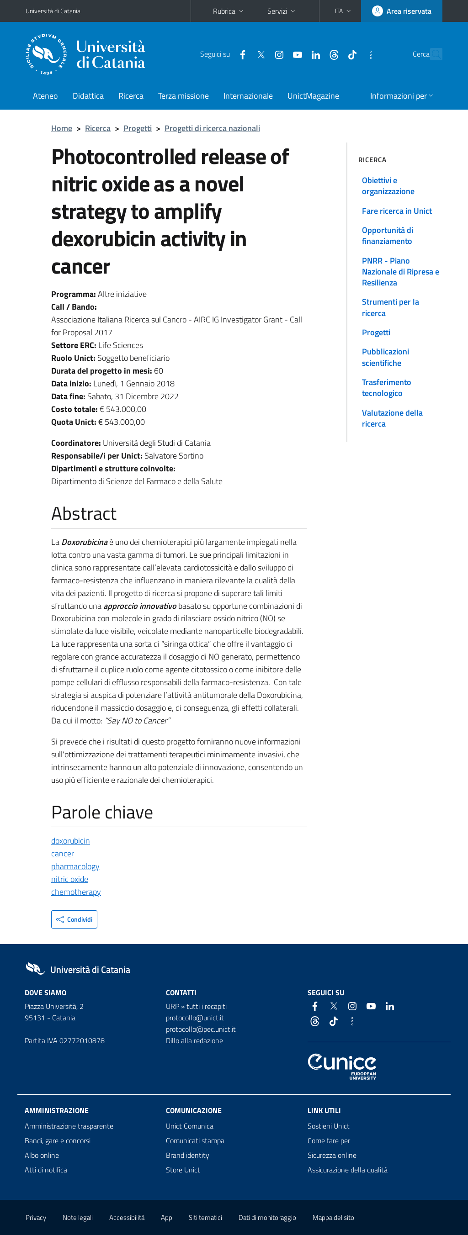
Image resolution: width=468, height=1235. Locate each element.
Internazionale (248, 96)
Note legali (78, 1217)
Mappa (333, 1217)
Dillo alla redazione (194, 1040)
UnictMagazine (313, 96)
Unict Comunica (189, 1125)
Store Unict (183, 1169)
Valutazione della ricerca (392, 418)
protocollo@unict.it (195, 1017)
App (166, 1217)
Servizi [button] (282, 10)
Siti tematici (205, 1217)
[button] (344, 10)
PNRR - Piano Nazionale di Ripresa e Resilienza (400, 271)
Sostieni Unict (329, 1125)
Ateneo (45, 96)
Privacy (36, 1217)
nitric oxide (69, 879)
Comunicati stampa (195, 1140)
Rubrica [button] (229, 10)
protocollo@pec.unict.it (201, 1029)
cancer (62, 853)
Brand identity (187, 1155)
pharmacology (75, 866)
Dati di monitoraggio (267, 1217)
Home (61, 128)
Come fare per (329, 1140)
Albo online (42, 1155)
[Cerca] (434, 54)
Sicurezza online (332, 1155)
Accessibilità (126, 1217)
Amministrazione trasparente (69, 1125)
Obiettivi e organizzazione (388, 185)
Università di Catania (53, 11)
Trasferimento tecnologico (386, 387)
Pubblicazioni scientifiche (385, 357)
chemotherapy (76, 892)
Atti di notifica (46, 1169)
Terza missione (183, 96)
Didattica (88, 96)
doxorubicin (70, 840)
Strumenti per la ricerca (390, 307)
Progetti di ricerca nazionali (212, 128)
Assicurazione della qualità (348, 1169)
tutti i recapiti (206, 1006)
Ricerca (131, 96)
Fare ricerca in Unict (397, 211)
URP (172, 1006)
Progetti (137, 128)
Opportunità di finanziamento (387, 235)
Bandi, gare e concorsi (57, 1140)
